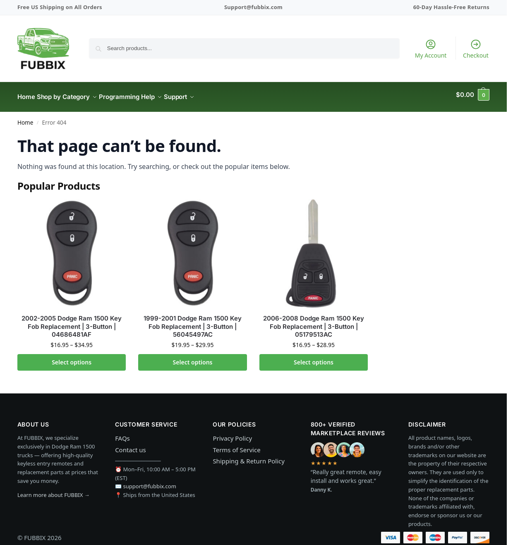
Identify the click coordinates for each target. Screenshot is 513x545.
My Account (431, 49)
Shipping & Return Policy (249, 456)
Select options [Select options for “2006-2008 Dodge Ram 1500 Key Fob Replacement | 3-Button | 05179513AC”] (313, 357)
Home (25, 118)
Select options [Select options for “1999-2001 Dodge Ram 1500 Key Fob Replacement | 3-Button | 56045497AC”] (193, 357)
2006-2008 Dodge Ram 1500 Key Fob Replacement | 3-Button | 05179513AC (313, 322)
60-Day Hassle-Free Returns (451, 7)
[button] (472, 94)
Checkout (476, 49)
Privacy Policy (232, 433)
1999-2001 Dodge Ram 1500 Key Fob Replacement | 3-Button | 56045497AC (193, 322)
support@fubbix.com (149, 481)
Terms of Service (236, 445)
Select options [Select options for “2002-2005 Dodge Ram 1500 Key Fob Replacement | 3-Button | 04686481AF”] (71, 357)
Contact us (130, 445)
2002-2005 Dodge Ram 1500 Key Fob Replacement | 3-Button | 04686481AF (72, 322)
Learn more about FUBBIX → (53, 490)
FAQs (122, 433)
